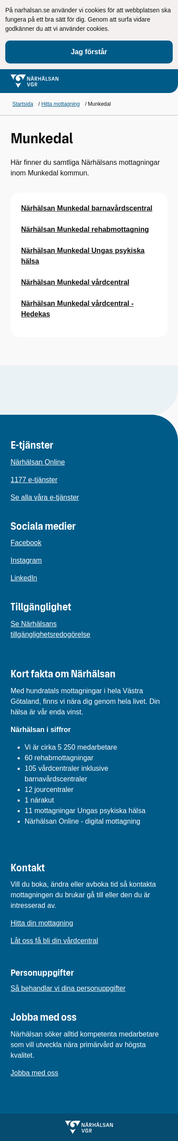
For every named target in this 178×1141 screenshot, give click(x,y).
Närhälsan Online (38, 462)
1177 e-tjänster (34, 479)
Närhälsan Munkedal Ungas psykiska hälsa (83, 256)
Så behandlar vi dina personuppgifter (68, 988)
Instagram (26, 560)
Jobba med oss (34, 1073)
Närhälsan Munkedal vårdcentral (75, 282)
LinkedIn (24, 578)
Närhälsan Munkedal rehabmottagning (85, 229)
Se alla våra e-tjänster (45, 497)
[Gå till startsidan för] (34, 81)
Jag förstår (89, 52)
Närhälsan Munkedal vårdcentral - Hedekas (77, 309)
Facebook (26, 542)
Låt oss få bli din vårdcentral (54, 940)
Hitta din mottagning (42, 923)
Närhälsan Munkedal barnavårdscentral (87, 208)
